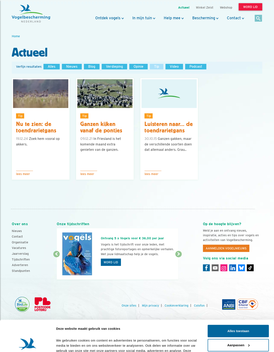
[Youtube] (215, 267)
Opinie (138, 66)
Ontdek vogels (108, 18)
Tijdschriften (21, 259)
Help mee (172, 18)
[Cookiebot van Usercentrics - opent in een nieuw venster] (27, 343)
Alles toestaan (238, 302)
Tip (156, 66)
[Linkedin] (232, 267)
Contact (234, 18)
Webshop (226, 7)
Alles (51, 66)
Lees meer (23, 174)
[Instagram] (223, 267)
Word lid (111, 262)
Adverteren (20, 265)
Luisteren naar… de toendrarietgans (168, 127)
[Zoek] (258, 18)
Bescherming (203, 18)
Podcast (195, 66)
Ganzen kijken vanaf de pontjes (101, 127)
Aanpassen (238, 316)
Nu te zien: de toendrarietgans (36, 127)
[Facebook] (206, 267)
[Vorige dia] (56, 267)
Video (174, 66)
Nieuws (71, 66)
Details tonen (66, 343)
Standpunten (21, 271)
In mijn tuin (142, 18)
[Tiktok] (250, 267)
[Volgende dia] (178, 267)
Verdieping (114, 66)
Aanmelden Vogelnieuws (226, 248)
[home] (31, 13)
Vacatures (19, 248)
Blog (91, 66)
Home (16, 36)
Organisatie (20, 242)
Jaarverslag (20, 253)
